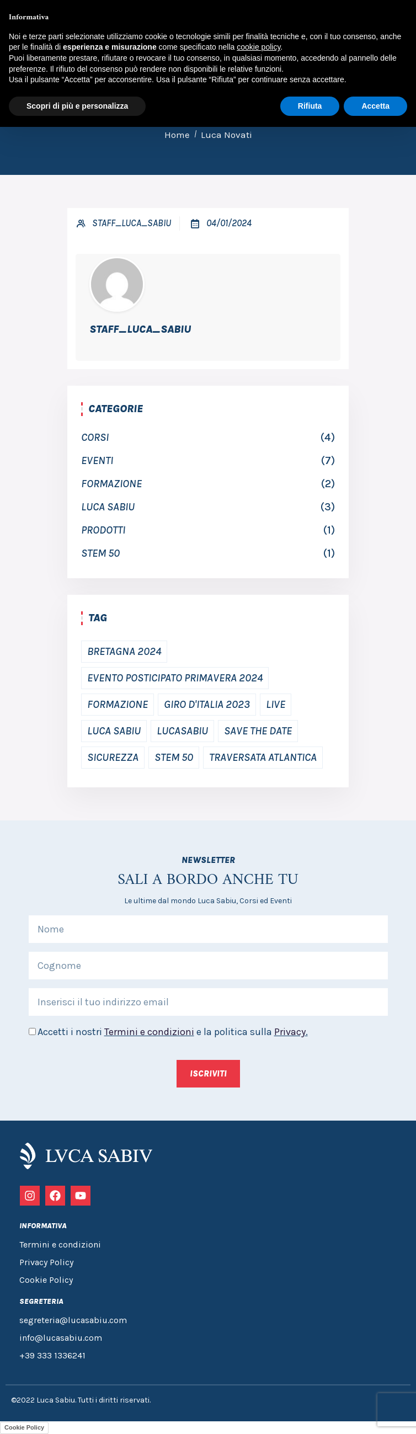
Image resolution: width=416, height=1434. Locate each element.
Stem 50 (100, 553)
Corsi (95, 437)
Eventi (97, 460)
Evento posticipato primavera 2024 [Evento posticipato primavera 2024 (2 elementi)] (175, 677)
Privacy (290, 1032)
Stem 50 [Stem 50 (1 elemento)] (173, 757)
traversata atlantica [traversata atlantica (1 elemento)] (263, 757)
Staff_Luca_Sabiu (131, 222)
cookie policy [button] (258, 46)
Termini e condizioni (149, 1032)
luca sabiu (108, 506)
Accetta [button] (375, 106)
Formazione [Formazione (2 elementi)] (117, 704)
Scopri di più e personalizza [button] (77, 106)
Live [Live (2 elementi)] (275, 704)
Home (177, 134)
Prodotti (103, 530)
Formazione (111, 483)
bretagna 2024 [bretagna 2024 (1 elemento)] (124, 651)
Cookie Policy (24, 1427)
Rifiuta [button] (310, 106)
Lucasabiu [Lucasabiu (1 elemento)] (182, 730)
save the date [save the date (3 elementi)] (258, 730)
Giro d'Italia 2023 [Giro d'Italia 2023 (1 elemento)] (207, 704)
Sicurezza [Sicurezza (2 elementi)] (112, 757)
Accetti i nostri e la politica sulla (173, 1032)
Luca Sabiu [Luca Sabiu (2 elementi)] (114, 730)
